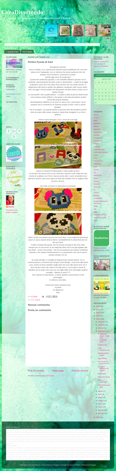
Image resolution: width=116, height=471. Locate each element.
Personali (97, 187)
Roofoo (77, 465)
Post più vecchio (80, 370)
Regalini (97, 195)
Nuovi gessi (102, 374)
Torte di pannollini (100, 218)
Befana (96, 126)
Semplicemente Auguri (103, 354)
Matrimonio (98, 175)
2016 (98, 319)
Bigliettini (97, 129)
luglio (100, 394)
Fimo (95, 158)
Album (96, 115)
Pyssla (37, 300)
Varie (95, 220)
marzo (100, 407)
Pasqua (96, 181)
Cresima (97, 146)
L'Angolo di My (12, 52)
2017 (98, 316)
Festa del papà (99, 149)
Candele (97, 135)
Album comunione (103, 381)
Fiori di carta (98, 161)
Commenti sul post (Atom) (44, 376)
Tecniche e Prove (100, 215)
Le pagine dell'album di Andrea (103, 368)
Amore (96, 118)
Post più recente (36, 370)
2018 (98, 313)
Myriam (11, 207)
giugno (100, 397)
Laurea (96, 169)
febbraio (101, 410)
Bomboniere (98, 132)
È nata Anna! (102, 345)
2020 (98, 306)
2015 (98, 417)
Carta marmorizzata (103, 349)
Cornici (96, 144)
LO (95, 172)
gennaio (101, 413)
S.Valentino (98, 198)
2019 (98, 309)
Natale (96, 178)
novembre (102, 325)
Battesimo (97, 123)
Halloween (97, 164)
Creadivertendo (10, 89)
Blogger (93, 465)
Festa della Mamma (101, 152)
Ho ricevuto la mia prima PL (103, 362)
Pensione (97, 184)
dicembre (101, 322)
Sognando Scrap (104, 377)
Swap (96, 206)
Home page (27, 52)
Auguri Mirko (102, 358)
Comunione (98, 141)
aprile (100, 404)
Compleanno (98, 138)
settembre (102, 331)
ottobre (101, 328)
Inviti (95, 167)
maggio (101, 401)
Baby (95, 120)
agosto (100, 391)
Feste (96, 155)
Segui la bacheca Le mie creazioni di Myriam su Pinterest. (101, 64)
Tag (95, 209)
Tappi (96, 212)
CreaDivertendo (22, 12)
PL (95, 190)
